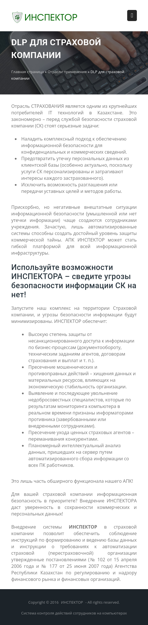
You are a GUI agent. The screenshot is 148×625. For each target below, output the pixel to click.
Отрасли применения (67, 71)
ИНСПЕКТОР (72, 602)
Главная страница (27, 71)
